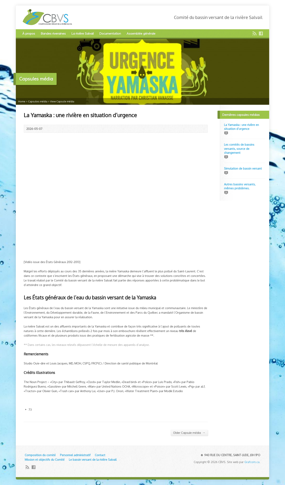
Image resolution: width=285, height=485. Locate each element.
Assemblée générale (140, 33)
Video (226, 133)
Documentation (110, 33)
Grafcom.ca (251, 462)
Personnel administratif (75, 455)
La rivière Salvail (82, 33)
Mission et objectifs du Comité (45, 459)
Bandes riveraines (53, 33)
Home (21, 101)
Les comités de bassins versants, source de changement (239, 148)
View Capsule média (62, 101)
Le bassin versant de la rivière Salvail (93, 459)
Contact (100, 455)
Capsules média (37, 101)
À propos (28, 33)
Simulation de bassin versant (243, 168)
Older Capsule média (189, 433)
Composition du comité (40, 455)
